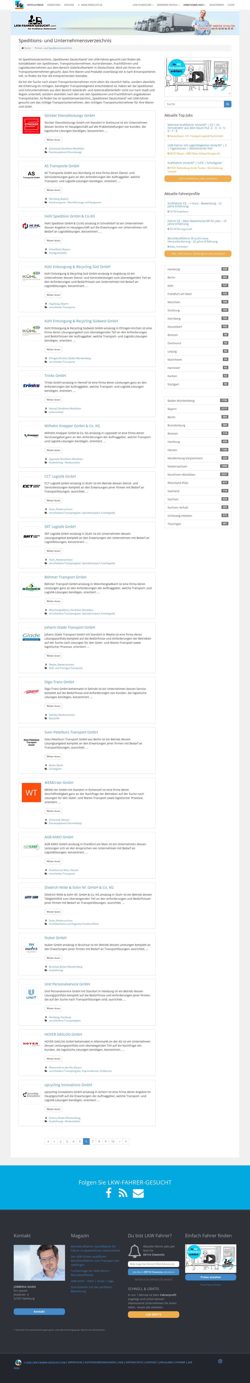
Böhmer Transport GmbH (65, 577)
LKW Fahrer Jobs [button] (143, 4)
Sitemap (180, 1362)
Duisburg (198, 310)
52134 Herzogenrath (180, 228)
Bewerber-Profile (168, 4)
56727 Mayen (176, 153)
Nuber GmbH (55, 937)
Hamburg (54, 1017)
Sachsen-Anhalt (198, 507)
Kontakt (151, 1362)
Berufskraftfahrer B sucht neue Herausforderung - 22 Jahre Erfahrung (193, 239)
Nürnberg (54, 198)
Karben (198, 376)
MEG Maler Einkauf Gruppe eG (203, 153)
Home (27, 48)
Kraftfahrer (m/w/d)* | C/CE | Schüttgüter (195, 163)
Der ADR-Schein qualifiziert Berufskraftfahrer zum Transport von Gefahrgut (95, 1261)
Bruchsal (54, 966)
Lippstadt (54, 458)
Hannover (198, 368)
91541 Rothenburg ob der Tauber (187, 167)
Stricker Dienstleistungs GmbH (70, 115)
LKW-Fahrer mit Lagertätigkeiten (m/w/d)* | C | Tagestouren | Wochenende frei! (197, 146)
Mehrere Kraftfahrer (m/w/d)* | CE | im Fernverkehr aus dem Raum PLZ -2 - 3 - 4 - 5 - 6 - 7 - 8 (197, 128)
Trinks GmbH (55, 375)
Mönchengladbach (59, 609)
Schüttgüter (55, 768)
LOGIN (231, 4)
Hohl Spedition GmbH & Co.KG (70, 216)
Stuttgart (198, 384)
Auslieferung (56, 970)
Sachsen (198, 499)
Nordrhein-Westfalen (72, 148)
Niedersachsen (64, 509)
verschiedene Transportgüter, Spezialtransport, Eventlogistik (82, 512)
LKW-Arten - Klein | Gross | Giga (92, 1281)
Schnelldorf (55, 249)
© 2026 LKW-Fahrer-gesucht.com (40, 1362)
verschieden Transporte (62, 307)
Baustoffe (54, 718)
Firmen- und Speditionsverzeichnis (53, 48)
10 (112, 1141)
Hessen (65, 819)
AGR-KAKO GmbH (59, 837)
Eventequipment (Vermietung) (65, 152)
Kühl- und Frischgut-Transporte (66, 667)
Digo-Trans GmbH (59, 681)
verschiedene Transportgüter (65, 1020)
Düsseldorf (198, 327)
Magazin (69, 4)
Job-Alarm (166, 1362)
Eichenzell (54, 819)
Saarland (198, 491)
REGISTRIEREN (217, 4)
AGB (120, 1362)
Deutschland (175, 135)
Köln (198, 286)
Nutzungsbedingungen (100, 1362)
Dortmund (54, 148)
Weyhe (52, 664)
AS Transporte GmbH (62, 166)
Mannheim (198, 359)
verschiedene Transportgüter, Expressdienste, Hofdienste (80, 1070)
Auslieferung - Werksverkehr (64, 462)
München (198, 302)
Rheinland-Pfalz (198, 483)
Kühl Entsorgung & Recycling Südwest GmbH (81, 321)
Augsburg (54, 303)
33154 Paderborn (178, 211)
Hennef (53, 408)
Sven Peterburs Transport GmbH (71, 732)
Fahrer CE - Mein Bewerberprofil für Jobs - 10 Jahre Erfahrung (197, 222)
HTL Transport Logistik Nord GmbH (204, 135)
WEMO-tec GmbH (59, 782)
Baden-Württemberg (79, 358)
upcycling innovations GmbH (68, 1084)
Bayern (65, 198)
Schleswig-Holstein (198, 516)
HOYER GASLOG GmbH (63, 1034)
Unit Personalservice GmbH (67, 984)
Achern (53, 1117)
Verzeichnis (53, 4)
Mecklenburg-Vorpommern (198, 458)
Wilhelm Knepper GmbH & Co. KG (72, 425)
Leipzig (198, 351)
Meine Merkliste (90, 4)
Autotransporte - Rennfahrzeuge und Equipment (75, 202)
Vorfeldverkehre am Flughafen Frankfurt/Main (74, 923)
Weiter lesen (53, 139)
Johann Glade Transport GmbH (70, 627)
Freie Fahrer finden (210, 1284)
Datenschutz (134, 1362)
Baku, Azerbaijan (178, 246)
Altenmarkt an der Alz (61, 1067)
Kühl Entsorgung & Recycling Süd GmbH (77, 266)
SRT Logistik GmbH (60, 526)
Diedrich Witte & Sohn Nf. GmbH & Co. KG (79, 887)
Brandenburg (198, 425)
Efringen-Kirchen (58, 358)
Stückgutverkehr (58, 252)
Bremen (198, 335)
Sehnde (53, 714)
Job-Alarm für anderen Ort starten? (153, 1279)
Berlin (52, 765)
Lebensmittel (56, 411)
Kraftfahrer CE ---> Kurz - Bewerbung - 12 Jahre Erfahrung (195, 204)
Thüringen (198, 524)
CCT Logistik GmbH (60, 476)
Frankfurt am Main (59, 870)
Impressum (75, 1362)
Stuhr (52, 509)
